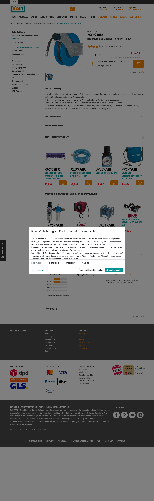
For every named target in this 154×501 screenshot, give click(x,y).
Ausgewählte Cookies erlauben (91, 270)
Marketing (86, 263)
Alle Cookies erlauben (114, 270)
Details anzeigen (38, 270)
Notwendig (37, 263)
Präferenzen (54, 263)
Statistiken (70, 263)
